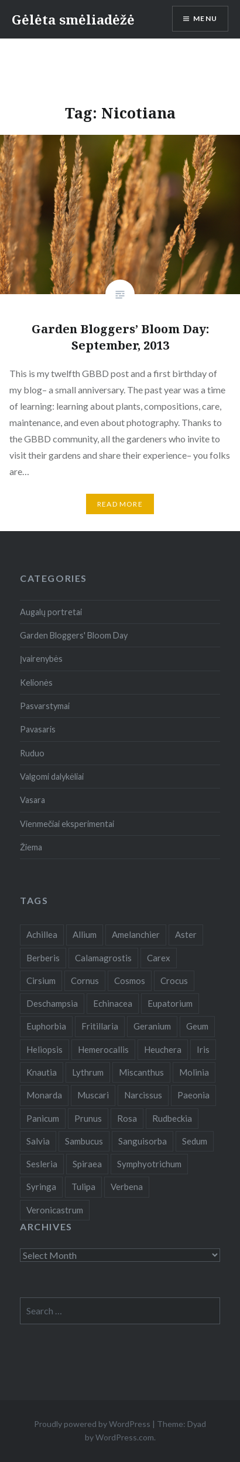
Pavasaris (38, 729)
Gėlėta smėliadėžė (73, 19)
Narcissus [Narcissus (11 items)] (143, 1095)
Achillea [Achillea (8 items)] (41, 934)
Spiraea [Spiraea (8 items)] (87, 1164)
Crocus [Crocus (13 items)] (174, 980)
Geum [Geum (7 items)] (197, 1026)
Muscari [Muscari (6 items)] (93, 1095)
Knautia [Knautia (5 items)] (41, 1072)
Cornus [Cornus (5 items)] (85, 980)
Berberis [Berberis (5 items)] (43, 957)
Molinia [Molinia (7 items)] (194, 1072)
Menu (205, 18)
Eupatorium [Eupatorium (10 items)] (170, 1003)
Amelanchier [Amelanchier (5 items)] (136, 934)
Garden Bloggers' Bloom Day (74, 635)
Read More (120, 504)
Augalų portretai (51, 612)
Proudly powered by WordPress (92, 1424)
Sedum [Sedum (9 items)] (194, 1141)
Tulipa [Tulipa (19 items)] (83, 1186)
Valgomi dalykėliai (52, 776)
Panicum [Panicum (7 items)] (42, 1118)
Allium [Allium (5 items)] (85, 934)
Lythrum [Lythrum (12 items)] (88, 1072)
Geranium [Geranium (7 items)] (152, 1026)
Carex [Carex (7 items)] (158, 957)
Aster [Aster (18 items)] (186, 934)
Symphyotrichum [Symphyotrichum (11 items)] (149, 1164)
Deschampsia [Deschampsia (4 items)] (52, 1003)
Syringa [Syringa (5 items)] (41, 1186)
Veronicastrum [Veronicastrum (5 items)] (54, 1210)
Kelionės (36, 683)
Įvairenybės (41, 659)
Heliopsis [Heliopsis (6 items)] (44, 1049)
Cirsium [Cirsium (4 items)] (41, 980)
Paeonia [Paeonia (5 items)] (193, 1095)
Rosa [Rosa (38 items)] (127, 1118)
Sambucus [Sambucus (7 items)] (84, 1141)
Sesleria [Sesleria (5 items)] (41, 1164)
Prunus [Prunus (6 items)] (88, 1118)
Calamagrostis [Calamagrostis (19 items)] (103, 957)
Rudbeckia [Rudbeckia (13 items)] (172, 1118)
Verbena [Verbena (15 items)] (127, 1186)
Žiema (31, 847)
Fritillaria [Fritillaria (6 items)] (99, 1026)
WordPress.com (124, 1437)
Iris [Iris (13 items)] (203, 1049)
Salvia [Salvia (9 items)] (38, 1141)
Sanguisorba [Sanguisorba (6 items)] (142, 1141)
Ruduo (32, 753)
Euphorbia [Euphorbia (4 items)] (46, 1026)
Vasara (32, 800)
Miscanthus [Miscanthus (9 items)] (141, 1072)
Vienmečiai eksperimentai (67, 824)
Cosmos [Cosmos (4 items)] (129, 980)
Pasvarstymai (45, 706)
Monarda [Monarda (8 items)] (44, 1095)
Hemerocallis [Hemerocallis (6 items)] (103, 1049)
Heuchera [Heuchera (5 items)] (162, 1049)
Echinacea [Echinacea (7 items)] (112, 1003)
